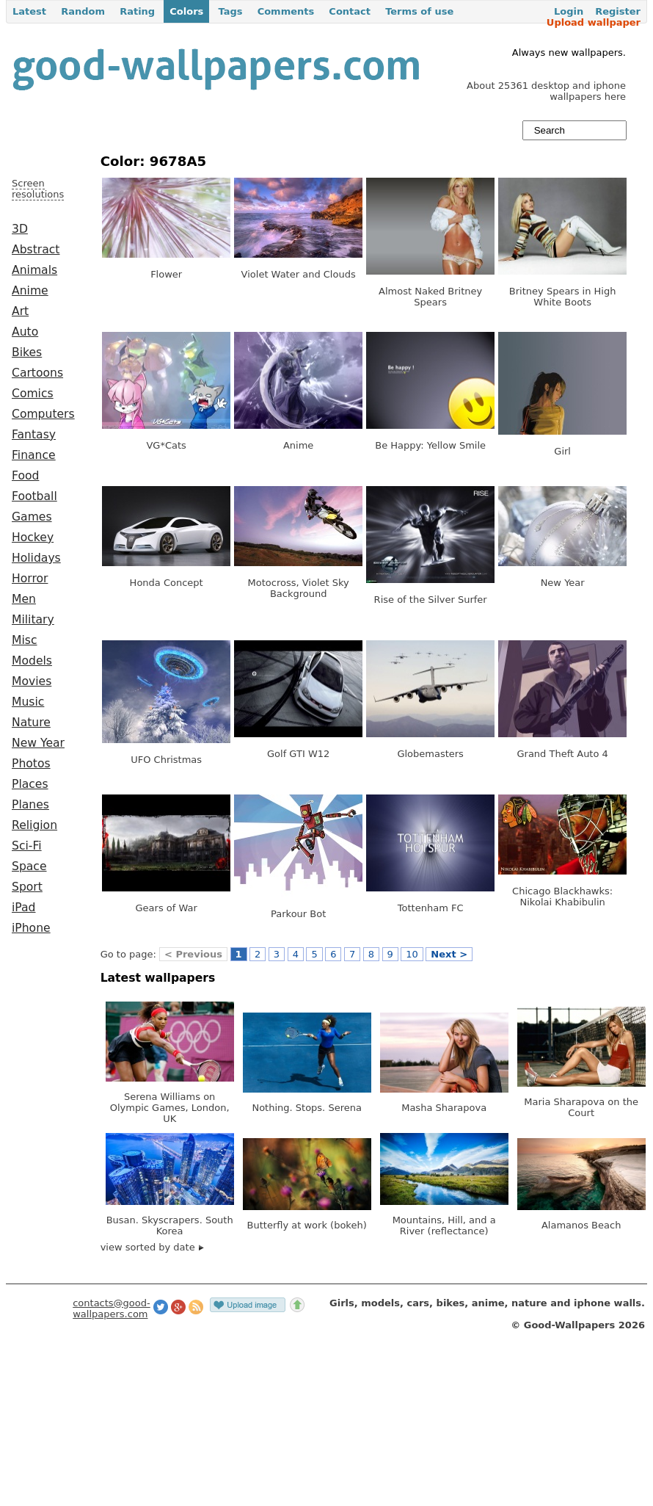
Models (32, 660)
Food (25, 475)
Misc (24, 640)
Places (30, 784)
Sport (27, 887)
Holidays (36, 558)
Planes (30, 804)
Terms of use (419, 11)
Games (32, 517)
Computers (43, 414)
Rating (137, 11)
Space (29, 866)
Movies (31, 681)
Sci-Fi (27, 845)
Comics (33, 393)
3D (20, 229)
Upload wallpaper (594, 22)
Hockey (33, 537)
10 (412, 954)
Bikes (27, 352)
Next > (449, 954)
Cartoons (37, 373)
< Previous (193, 954)
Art (20, 311)
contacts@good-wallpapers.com (111, 1308)
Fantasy (34, 434)
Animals (34, 270)
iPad (24, 907)
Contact (350, 11)
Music (28, 702)
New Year (38, 743)
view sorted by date (152, 1247)
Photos (31, 763)
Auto (25, 332)
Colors (186, 11)
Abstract (35, 249)
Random (83, 11)
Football (34, 496)
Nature (31, 722)
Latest (29, 11)
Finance (34, 455)
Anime (30, 290)
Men (24, 599)
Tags (230, 11)
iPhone (31, 928)
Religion (34, 825)
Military (33, 619)
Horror (30, 578)
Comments (286, 11)
